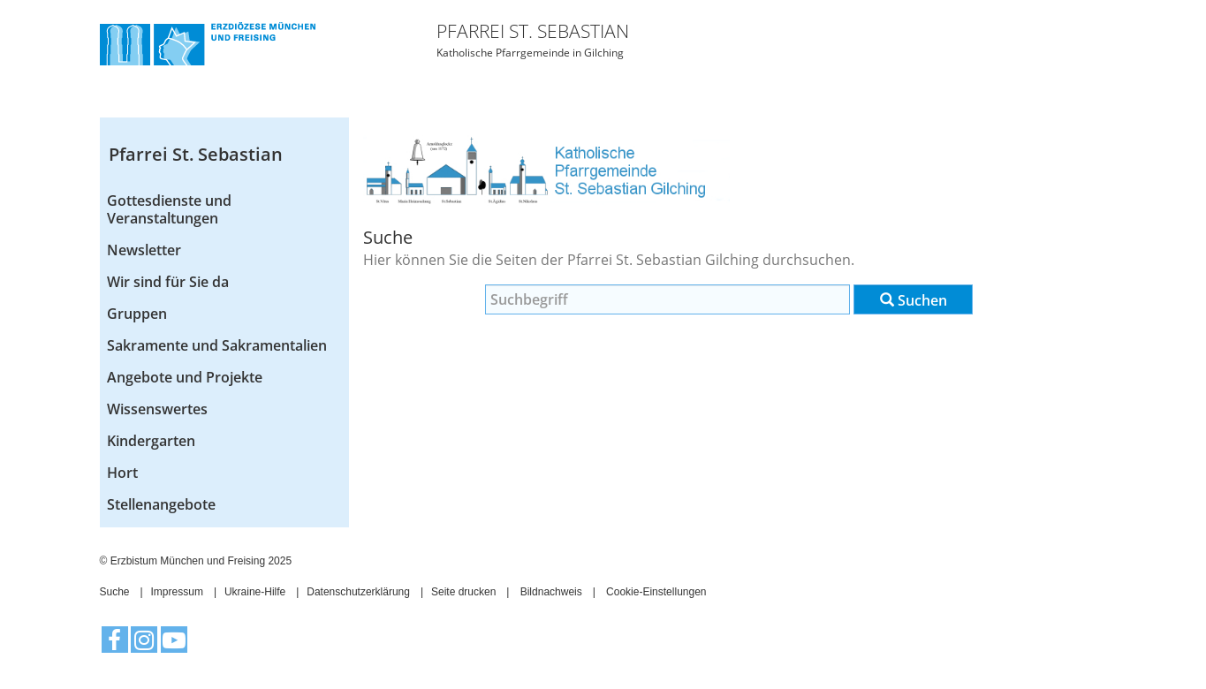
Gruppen (137, 313)
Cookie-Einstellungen (656, 592)
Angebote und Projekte (184, 377)
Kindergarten (151, 440)
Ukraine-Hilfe (254, 592)
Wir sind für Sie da (168, 282)
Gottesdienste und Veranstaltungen (169, 209)
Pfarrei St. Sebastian (196, 154)
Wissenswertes (157, 409)
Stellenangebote (161, 504)
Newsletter (144, 250)
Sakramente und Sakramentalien (217, 345)
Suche (115, 592)
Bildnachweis (551, 592)
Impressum (177, 592)
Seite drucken (463, 592)
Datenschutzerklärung (358, 592)
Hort (122, 472)
